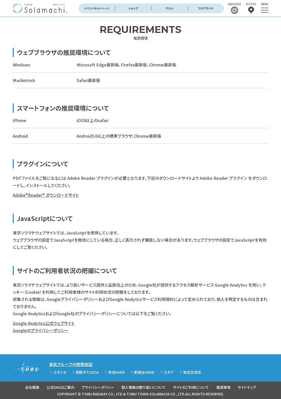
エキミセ (59, 372)
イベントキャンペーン (97, 8)
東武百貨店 (192, 372)
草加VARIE (116, 372)
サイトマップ (247, 387)
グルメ (169, 8)
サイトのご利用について (191, 387)
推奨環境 (223, 387)
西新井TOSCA (87, 372)
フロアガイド (206, 8)
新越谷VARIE (144, 372)
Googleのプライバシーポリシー (40, 330)
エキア (169, 372)
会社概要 (32, 387)
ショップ (133, 8)
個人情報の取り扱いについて (143, 387)
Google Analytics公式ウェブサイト (43, 323)
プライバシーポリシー (97, 387)
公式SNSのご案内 (60, 387)
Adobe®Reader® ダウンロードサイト (46, 195)
